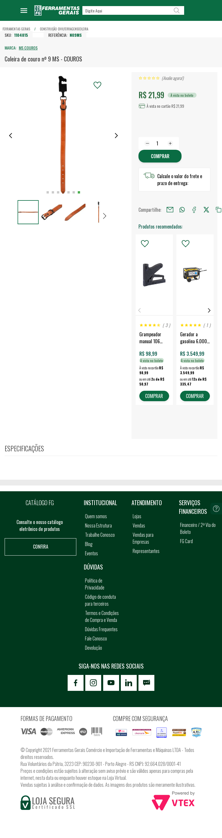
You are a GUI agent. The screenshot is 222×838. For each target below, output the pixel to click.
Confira (40, 546)
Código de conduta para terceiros (100, 600)
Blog (88, 544)
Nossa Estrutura (98, 525)
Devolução (93, 647)
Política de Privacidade (94, 584)
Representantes (146, 550)
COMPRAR (154, 395)
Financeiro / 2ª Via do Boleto (198, 528)
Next (209, 310)
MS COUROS (28, 48)
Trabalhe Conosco (100, 534)
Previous (140, 310)
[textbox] (133, 10)
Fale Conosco (96, 638)
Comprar (160, 156)
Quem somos (96, 516)
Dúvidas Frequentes (101, 629)
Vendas (139, 525)
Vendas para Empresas (143, 538)
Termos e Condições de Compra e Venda (102, 616)
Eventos (91, 553)
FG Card (186, 541)
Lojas (137, 516)
